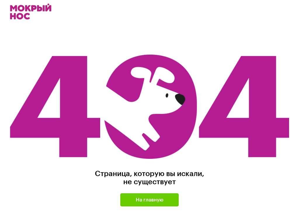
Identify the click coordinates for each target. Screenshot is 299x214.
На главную (150, 199)
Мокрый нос (31, 12)
